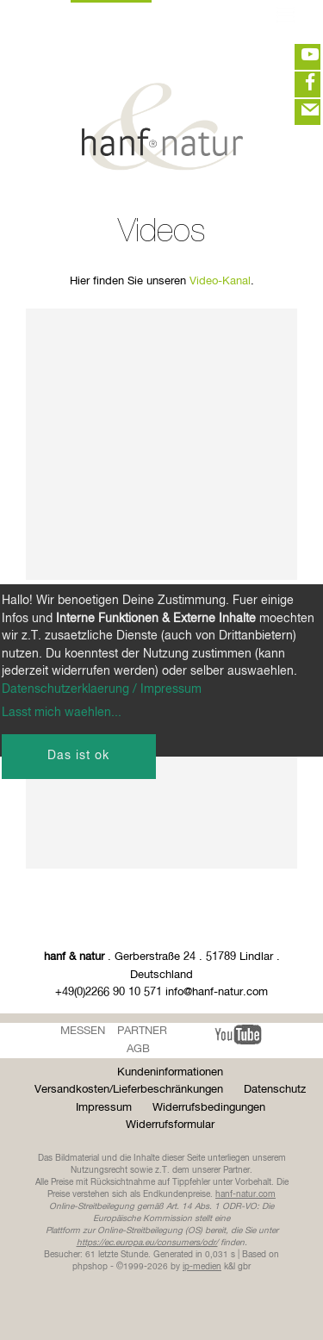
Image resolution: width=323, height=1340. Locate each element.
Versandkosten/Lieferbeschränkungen (128, 1089)
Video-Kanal (220, 281)
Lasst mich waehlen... (61, 713)
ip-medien (202, 1266)
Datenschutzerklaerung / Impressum (102, 689)
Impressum (104, 1107)
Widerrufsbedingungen (208, 1107)
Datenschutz (275, 1089)
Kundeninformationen (170, 1072)
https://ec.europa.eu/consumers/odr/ (147, 1242)
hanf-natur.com (245, 1194)
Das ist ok (78, 756)
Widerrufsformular (170, 1125)
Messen (82, 1031)
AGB (138, 1049)
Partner (142, 1031)
